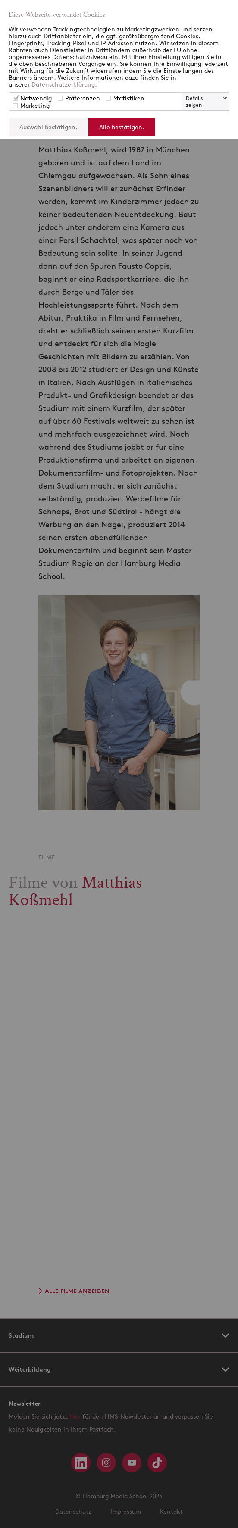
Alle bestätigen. (121, 127)
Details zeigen (194, 101)
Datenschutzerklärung (63, 84)
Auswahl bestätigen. (48, 127)
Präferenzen (82, 98)
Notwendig (36, 98)
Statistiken (128, 98)
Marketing (35, 105)
